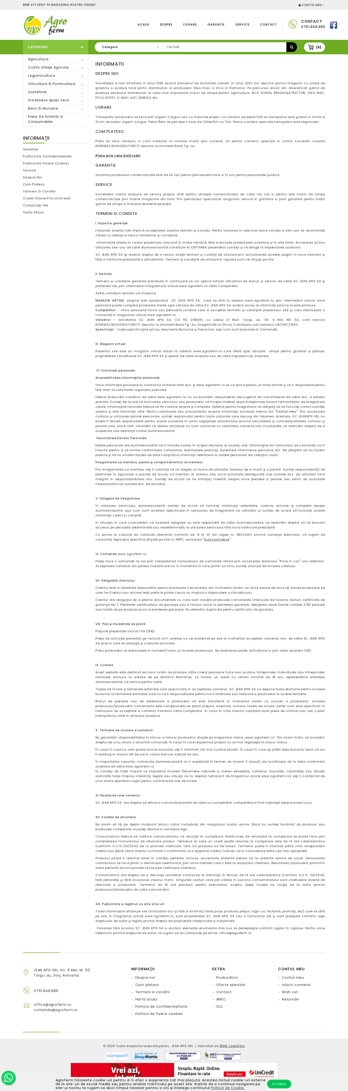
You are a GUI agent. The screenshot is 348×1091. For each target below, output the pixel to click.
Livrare (190, 24)
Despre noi (32, 177)
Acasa (143, 24)
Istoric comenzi (296, 984)
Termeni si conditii (39, 191)
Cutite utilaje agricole (48, 67)
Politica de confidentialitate (47, 156)
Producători (227, 977)
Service (242, 24)
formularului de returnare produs (146, 841)
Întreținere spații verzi (48, 100)
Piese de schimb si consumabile (45, 119)
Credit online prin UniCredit (47, 198)
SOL (219, 1006)
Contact (268, 24)
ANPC (221, 999)
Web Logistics (232, 1045)
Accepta (279, 1084)
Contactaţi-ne (35, 205)
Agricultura (38, 59)
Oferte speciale (231, 984)
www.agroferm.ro (193, 286)
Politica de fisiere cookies (46, 163)
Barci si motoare (43, 108)
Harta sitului (33, 212)
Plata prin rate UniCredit (118, 156)
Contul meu (293, 977)
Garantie (216, 24)
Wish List (290, 992)
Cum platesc (34, 184)
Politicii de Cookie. (228, 1087)
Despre (166, 24)
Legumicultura (41, 75)
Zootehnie (37, 92)
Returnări (290, 999)
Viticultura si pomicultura (51, 83)
